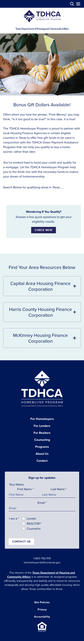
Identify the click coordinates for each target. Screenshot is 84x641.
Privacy (42, 609)
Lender (31, 518)
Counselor (34, 528)
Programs (42, 446)
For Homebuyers (42, 419)
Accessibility (42, 617)
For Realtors (42, 433)
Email (42, 502)
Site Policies (42, 602)
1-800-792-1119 (42, 558)
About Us (42, 453)
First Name (25, 489)
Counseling (42, 440)
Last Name (59, 489)
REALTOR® (34, 523)
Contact (42, 460)
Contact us (21, 541)
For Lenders (42, 426)
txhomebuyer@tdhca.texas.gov (42, 562)
